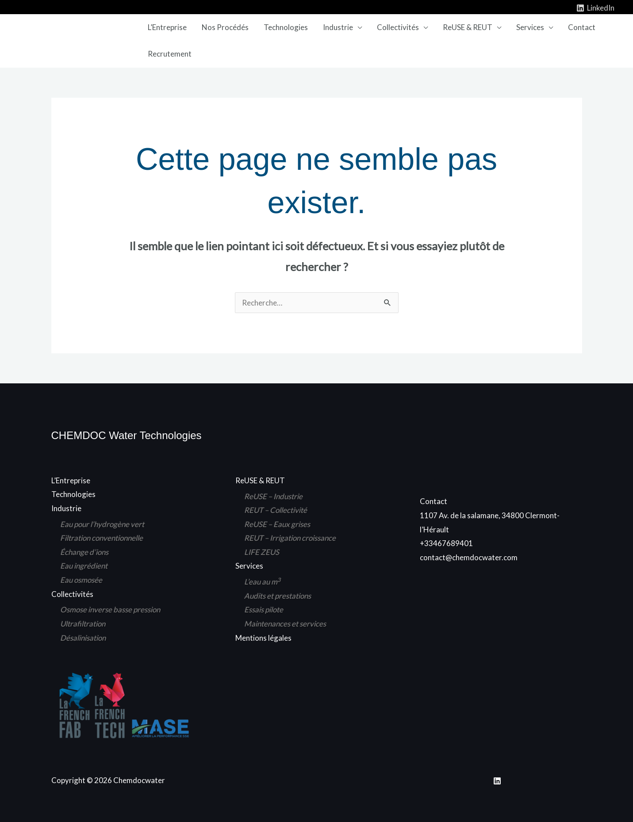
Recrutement (170, 53)
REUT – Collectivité (275, 510)
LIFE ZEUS (261, 552)
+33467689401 (446, 543)
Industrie (338, 27)
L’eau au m (262, 581)
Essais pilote (263, 609)
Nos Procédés (225, 27)
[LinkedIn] (595, 8)
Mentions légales (263, 637)
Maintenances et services (285, 623)
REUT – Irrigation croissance (290, 538)
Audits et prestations (277, 595)
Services (530, 27)
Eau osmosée (81, 580)
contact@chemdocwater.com (469, 557)
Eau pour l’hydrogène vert (102, 524)
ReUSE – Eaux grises (277, 524)
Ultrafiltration (82, 623)
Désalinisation (83, 637)
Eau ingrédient (83, 565)
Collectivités (398, 27)
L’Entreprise (167, 27)
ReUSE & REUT (467, 27)
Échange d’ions (84, 552)
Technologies (286, 27)
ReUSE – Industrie (273, 496)
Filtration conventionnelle (101, 538)
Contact (581, 27)
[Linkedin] (497, 781)
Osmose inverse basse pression (110, 609)
